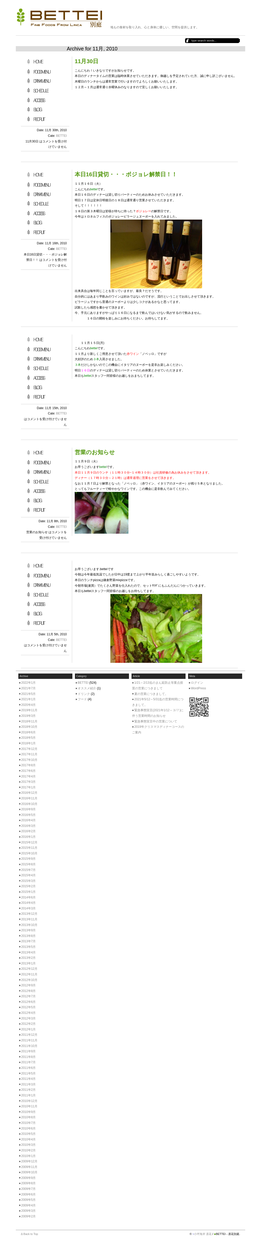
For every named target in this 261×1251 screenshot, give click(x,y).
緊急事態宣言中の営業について (155, 721)
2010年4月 (28, 1139)
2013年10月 (29, 925)
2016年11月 (29, 798)
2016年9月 (28, 809)
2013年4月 (28, 952)
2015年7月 (28, 870)
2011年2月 (28, 1090)
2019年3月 (28, 716)
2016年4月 (28, 820)
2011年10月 (29, 1046)
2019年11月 (29, 710)
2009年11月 (29, 1167)
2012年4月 (28, 1013)
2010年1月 (28, 1156)
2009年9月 (28, 1178)
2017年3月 (28, 782)
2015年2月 (28, 886)
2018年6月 (28, 732)
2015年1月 (28, 892)
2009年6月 (28, 1194)
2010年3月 (28, 1145)
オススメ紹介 (87, 688)
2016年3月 (28, 826)
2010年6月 (28, 1128)
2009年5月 (28, 1200)
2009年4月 (28, 1205)
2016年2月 (28, 831)
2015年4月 (28, 875)
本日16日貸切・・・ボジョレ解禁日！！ (126, 174)
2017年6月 (28, 771)
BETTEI (61, 136)
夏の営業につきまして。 (151, 694)
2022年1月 (28, 682)
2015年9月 (28, 858)
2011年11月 (29, 1040)
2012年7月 (28, 996)
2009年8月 (28, 1183)
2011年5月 (28, 1073)
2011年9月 (28, 1051)
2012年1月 (28, 1029)
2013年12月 (29, 914)
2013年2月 (28, 958)
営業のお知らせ (95, 452)
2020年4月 (28, 705)
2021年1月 (28, 699)
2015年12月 (29, 842)
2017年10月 (29, 760)
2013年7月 (28, 941)
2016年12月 (29, 793)
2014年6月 (28, 897)
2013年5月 (28, 947)
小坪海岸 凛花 (203, 1233)
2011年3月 (28, 1084)
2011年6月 (28, 1068)
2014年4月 (28, 903)
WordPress (198, 688)
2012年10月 (29, 980)
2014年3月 (28, 908)
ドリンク (84, 694)
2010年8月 (28, 1117)
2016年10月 (29, 804)
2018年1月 (28, 743)
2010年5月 (28, 1134)
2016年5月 (28, 815)
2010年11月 (29, 1106)
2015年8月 (28, 864)
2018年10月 (29, 727)
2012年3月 (28, 1018)
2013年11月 (29, 919)
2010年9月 (28, 1112)
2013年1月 (28, 963)
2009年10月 (29, 1172)
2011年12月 (29, 1035)
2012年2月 (28, 1024)
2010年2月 (28, 1150)
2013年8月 (28, 936)
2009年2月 (28, 1216)
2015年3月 (28, 881)
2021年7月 (28, 688)
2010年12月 (29, 1101)
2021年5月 (28, 694)
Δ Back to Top (29, 1233)
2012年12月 (29, 969)
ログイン (197, 682)
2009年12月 (29, 1161)
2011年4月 (28, 1079)
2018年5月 (28, 737)
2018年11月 (29, 721)
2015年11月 (29, 848)
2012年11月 (29, 974)
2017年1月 (28, 787)
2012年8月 (28, 991)
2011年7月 (28, 1062)
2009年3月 (28, 1211)
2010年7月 (28, 1123)
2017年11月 (29, 754)
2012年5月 (28, 1007)
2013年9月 (28, 930)
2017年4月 (28, 776)
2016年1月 (28, 837)
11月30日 (86, 61)
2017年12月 (29, 749)
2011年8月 (28, 1057)
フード (82, 699)
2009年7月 (28, 1189)
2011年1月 (28, 1095)
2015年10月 (29, 853)
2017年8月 (28, 765)
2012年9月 (28, 985)
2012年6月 (28, 1002)
